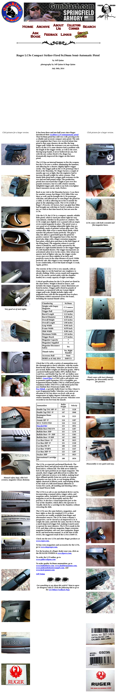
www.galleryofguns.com (46, 559)
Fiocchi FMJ (42, 426)
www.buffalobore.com (45, 566)
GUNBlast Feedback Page (59, 590)
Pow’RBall (40, 389)
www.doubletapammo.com (66, 566)
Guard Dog (47, 378)
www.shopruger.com (49, 547)
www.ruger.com (42, 541)
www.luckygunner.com (45, 570)
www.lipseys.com (64, 553)
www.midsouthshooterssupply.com (50, 568)
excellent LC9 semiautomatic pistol (64, 135)
